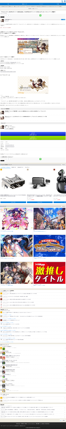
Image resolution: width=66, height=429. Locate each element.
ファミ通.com (42, 423)
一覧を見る (63, 164)
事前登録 (30, 8)
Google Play (33, 138)
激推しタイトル (34, 8)
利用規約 (22, 423)
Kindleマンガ (14, 167)
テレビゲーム (27, 167)
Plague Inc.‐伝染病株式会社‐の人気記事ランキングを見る (8, 330)
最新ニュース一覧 (16, 6)
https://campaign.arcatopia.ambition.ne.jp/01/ (8, 71)
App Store (33, 134)
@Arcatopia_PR (13, 62)
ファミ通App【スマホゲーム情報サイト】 (6, 6)
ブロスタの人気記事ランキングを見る (6, 326)
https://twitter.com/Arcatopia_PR (9, 146)
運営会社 (26, 423)
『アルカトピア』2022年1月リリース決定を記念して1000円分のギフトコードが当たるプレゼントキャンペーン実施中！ (44, 6)
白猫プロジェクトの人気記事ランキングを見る (7, 322)
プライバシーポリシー (31, 423)
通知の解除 (37, 423)
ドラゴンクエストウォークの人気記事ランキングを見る (8, 318)
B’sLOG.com (47, 423)
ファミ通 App (3, 2)
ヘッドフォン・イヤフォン (5, 167)
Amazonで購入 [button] (13, 202)
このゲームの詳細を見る (9, 128)
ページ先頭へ (63, 420)
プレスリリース (22, 6)
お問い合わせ (18, 423)
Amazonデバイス (20, 167)
